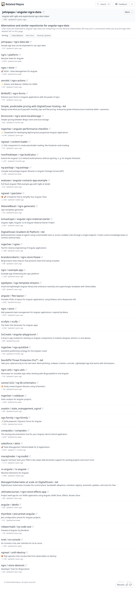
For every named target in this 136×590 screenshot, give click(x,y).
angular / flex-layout (12, 295)
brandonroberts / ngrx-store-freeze (20, 257)
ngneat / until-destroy (13, 552)
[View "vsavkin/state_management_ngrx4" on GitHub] (42, 408)
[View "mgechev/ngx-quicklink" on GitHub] (30, 347)
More (129, 12)
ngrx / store (7, 308)
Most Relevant (17, 35)
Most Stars (30, 35)
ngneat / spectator (11, 193)
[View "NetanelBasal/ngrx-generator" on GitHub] (37, 206)
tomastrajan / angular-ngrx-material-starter (25, 219)
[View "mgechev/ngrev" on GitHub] (21, 244)
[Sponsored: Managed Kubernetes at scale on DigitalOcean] (68, 483)
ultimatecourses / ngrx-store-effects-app (23, 491)
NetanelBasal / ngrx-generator (18, 206)
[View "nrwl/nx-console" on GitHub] (22, 539)
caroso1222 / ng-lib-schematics (18, 382)
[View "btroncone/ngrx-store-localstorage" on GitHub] (43, 116)
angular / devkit (10, 504)
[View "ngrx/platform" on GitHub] (20, 55)
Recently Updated (43, 35)
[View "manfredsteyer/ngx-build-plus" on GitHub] (37, 155)
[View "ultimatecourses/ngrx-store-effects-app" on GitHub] (48, 492)
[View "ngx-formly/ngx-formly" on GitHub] (29, 418)
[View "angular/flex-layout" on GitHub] (25, 296)
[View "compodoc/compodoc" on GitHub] (28, 430)
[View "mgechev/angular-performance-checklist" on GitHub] (49, 129)
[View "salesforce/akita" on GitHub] (21, 443)
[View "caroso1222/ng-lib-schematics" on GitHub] (37, 383)
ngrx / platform (9, 54)
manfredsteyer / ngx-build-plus (18, 154)
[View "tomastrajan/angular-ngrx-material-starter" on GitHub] (51, 219)
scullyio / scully (9, 321)
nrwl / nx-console (10, 539)
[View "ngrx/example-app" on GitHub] (25, 270)
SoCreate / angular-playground (18, 334)
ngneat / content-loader (14, 141)
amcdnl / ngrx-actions (13, 80)
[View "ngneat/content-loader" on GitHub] (29, 142)
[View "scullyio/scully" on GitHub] (19, 321)
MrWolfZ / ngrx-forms (13, 93)
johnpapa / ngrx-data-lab (15, 41)
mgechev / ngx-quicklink (14, 347)
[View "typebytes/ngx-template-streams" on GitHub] (40, 283)
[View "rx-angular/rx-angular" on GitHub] (28, 469)
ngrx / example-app (12, 270)
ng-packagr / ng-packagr (15, 167)
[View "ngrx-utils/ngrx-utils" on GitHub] (26, 370)
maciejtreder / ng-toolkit (14, 456)
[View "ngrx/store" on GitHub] (16, 309)
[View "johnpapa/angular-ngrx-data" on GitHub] (43, 12)
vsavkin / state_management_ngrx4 (21, 408)
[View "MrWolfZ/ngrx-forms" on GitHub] (27, 93)
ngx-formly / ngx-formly (14, 417)
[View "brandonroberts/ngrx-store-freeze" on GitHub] (42, 257)
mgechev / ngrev (10, 244)
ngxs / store (7, 67)
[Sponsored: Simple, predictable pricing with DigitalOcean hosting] (68, 107)
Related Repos (15, 4)
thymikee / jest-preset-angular (18, 513)
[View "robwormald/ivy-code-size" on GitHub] (33, 527)
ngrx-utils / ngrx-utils (13, 369)
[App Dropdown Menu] (132, 4)
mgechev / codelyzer (12, 395)
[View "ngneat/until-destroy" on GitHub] (27, 552)
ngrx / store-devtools (12, 565)
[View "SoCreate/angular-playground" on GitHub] (37, 334)
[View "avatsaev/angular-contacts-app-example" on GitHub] (49, 180)
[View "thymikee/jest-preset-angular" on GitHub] (36, 514)
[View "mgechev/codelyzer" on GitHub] (26, 396)
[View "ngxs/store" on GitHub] (16, 68)
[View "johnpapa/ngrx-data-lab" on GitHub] (31, 42)
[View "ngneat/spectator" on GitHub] (23, 193)
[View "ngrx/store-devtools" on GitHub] (26, 565)
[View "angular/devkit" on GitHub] (20, 505)
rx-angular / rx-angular (14, 469)
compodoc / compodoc (14, 430)
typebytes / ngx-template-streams (20, 282)
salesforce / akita (10, 443)
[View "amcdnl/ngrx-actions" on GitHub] (27, 80)
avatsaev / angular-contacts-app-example (24, 180)
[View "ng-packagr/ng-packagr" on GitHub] (30, 167)
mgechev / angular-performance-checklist (24, 128)
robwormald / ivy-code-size (16, 526)
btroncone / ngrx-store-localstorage (21, 116)
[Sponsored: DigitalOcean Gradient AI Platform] (68, 234)
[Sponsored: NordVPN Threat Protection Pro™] (68, 361)
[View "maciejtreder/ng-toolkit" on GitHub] (30, 456)
